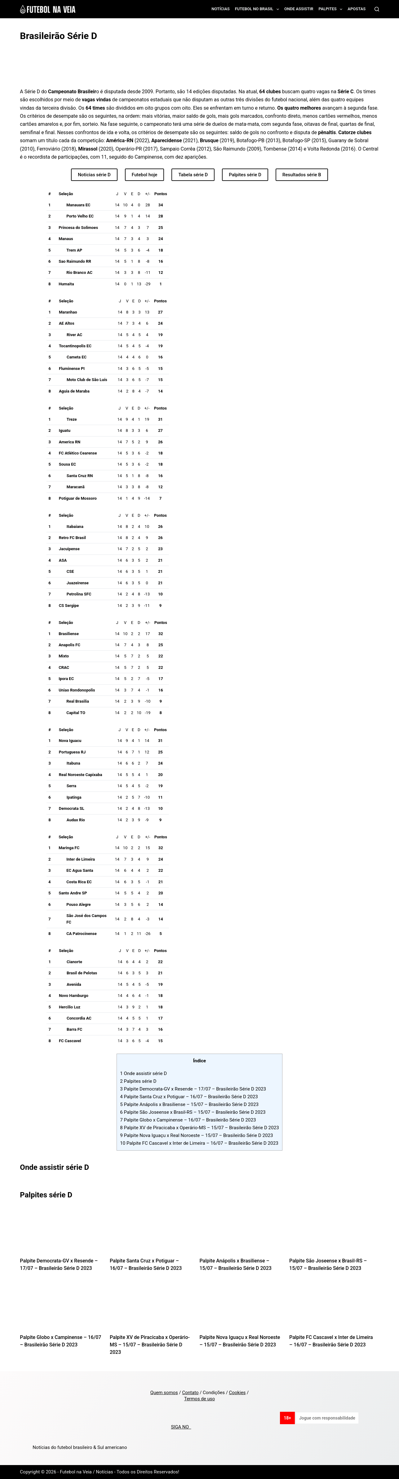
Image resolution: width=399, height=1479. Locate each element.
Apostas (357, 9)
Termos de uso (199, 1399)
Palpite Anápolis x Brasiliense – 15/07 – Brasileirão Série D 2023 (189, 1104)
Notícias (220, 9)
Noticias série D (94, 175)
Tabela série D (193, 175)
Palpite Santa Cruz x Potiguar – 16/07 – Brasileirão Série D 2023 (189, 1096)
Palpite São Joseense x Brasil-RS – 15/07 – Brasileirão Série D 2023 (192, 1112)
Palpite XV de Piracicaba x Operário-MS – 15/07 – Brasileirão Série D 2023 (199, 1127)
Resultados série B (301, 175)
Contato (190, 1392)
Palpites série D (245, 175)
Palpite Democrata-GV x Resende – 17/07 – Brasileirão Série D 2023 (193, 1089)
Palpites (331, 9)
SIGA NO (181, 1427)
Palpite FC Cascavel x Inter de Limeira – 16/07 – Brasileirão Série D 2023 (199, 1143)
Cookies (237, 1392)
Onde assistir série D (143, 1073)
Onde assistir (298, 9)
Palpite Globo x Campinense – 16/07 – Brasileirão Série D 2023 (188, 1120)
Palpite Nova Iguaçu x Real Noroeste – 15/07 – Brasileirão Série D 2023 (196, 1135)
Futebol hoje (144, 175)
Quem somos (164, 1392)
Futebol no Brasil (258, 9)
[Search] (377, 9)
